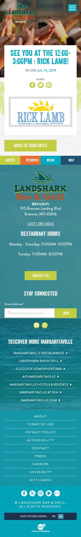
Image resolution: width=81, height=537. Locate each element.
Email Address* (14, 304)
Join (66, 313)
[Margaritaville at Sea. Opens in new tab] (40, 392)
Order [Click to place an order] (10, 160)
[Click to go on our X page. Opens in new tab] (32, 493)
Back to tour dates (30, 145)
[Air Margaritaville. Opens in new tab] (40, 377)
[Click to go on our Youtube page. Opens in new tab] (49, 493)
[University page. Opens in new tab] (40, 472)
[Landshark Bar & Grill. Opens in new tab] (40, 361)
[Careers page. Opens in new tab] (40, 464)
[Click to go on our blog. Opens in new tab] (57, 493)
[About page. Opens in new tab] (40, 416)
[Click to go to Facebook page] (36, 325)
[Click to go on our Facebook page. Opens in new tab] (24, 493)
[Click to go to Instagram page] (45, 325)
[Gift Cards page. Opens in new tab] (40, 480)
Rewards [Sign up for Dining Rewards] (32, 160)
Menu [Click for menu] (50, 160)
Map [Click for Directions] (71, 160)
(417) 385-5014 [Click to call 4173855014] (40, 224)
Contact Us (40, 276)
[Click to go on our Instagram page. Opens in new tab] (41, 493)
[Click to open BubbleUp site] (40, 528)
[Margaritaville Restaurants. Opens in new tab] (40, 353)
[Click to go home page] (20, 12)
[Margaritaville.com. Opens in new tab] (40, 400)
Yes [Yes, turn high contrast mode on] (53, 516)
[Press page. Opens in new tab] (40, 456)
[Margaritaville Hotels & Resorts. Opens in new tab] (40, 385)
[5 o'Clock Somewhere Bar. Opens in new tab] (40, 369)
